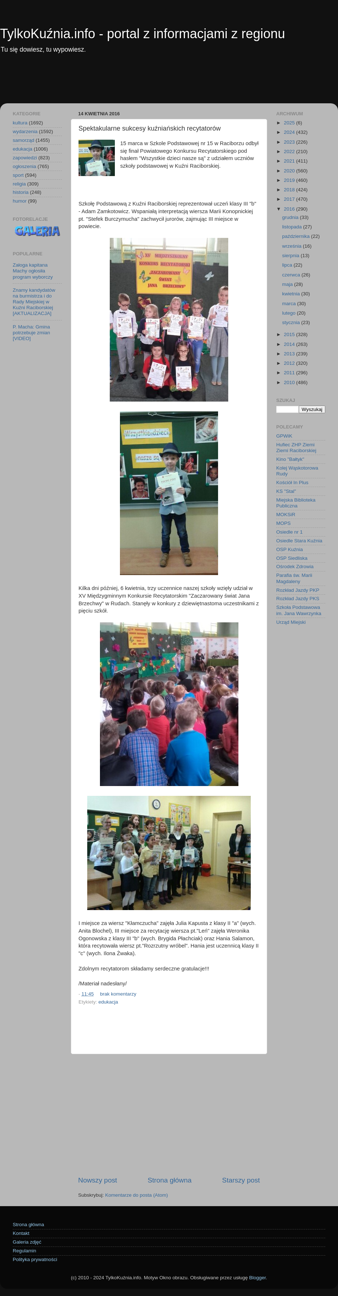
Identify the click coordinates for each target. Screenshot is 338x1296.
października (296, 236)
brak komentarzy (118, 994)
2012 (290, 363)
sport (18, 175)
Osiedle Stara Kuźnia (299, 540)
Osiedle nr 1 (289, 532)
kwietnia (291, 293)
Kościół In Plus (292, 482)
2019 (290, 180)
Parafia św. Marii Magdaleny (294, 578)
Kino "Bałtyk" (290, 459)
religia (19, 184)
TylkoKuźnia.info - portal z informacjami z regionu (142, 33)
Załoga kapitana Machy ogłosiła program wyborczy (33, 270)
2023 (290, 142)
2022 (290, 151)
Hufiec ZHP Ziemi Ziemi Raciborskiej (296, 447)
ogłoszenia (24, 166)
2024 (290, 132)
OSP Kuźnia (289, 549)
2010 (290, 382)
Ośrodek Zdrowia (295, 566)
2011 (290, 372)
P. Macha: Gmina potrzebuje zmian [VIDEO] (31, 332)
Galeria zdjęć (27, 1242)
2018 (290, 189)
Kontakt (21, 1233)
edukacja (108, 1002)
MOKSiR (285, 514)
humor (20, 201)
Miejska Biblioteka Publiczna (295, 503)
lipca (288, 265)
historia (21, 192)
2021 (290, 161)
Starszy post (241, 1180)
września (292, 246)
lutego (289, 313)
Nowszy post (97, 1180)
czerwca (291, 275)
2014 (290, 344)
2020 (290, 171)
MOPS (283, 523)
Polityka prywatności (35, 1259)
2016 (290, 209)
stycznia (291, 322)
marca (289, 303)
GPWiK (284, 436)
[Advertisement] (169, 83)
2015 (290, 334)
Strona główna (170, 1180)
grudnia (291, 217)
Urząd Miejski (291, 622)
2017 (290, 199)
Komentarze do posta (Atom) (136, 1195)
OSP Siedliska (291, 558)
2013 (290, 353)
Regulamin (24, 1250)
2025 (290, 122)
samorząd (23, 140)
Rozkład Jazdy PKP (297, 590)
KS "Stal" (286, 491)
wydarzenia (25, 131)
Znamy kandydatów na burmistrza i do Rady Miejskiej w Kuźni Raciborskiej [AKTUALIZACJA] (34, 301)
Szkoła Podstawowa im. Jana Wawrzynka (298, 610)
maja (288, 284)
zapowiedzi (25, 157)
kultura (20, 122)
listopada (292, 227)
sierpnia (291, 255)
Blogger (257, 1277)
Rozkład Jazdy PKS (297, 598)
